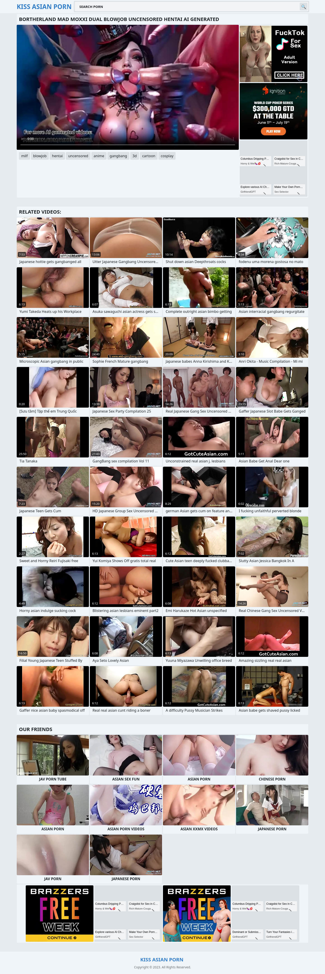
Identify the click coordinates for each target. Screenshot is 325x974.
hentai (57, 155)
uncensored (78, 155)
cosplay (167, 155)
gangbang (118, 155)
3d (134, 155)
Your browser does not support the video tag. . (128, 87)
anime (99, 155)
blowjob (40, 155)
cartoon (148, 155)
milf (24, 155)
